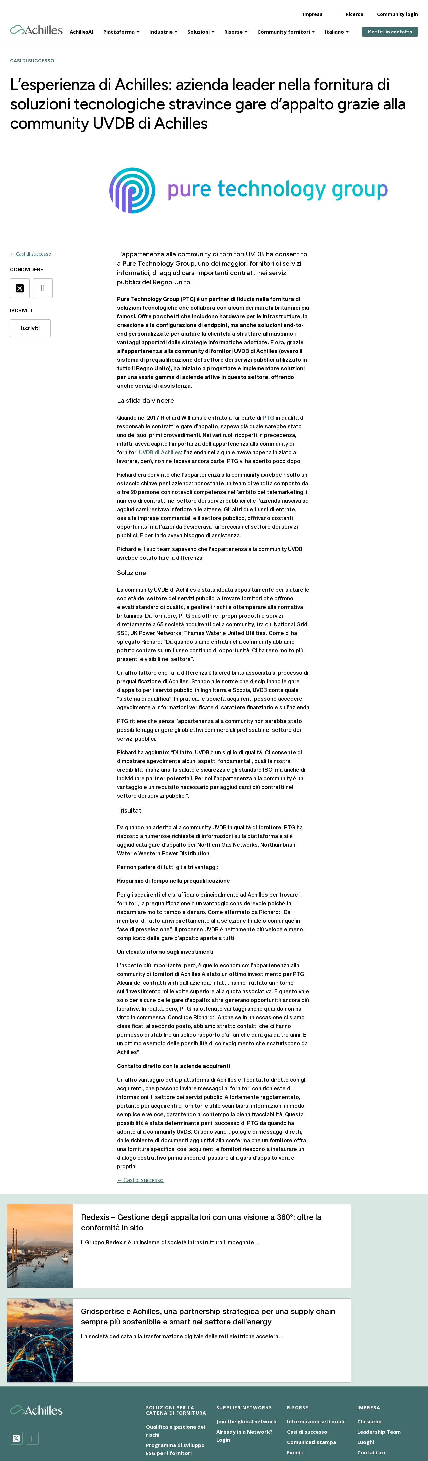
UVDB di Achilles (160, 453)
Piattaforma (119, 27)
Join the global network (246, 1347)
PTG (268, 418)
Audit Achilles (163, 1390)
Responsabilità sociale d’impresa (120, 1431)
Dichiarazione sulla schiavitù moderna (254, 1423)
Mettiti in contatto (390, 27)
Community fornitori (283, 27)
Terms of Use (184, 1431)
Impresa (313, 10)
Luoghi (365, 1368)
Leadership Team (379, 1358)
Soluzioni (198, 27)
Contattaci (371, 1378)
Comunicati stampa (311, 1368)
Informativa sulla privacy (335, 1423)
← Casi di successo (30, 254)
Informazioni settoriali (315, 1347)
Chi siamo (369, 1347)
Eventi (295, 1378)
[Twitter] (16, 1364)
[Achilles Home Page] (36, 25)
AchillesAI (81, 27)
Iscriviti (30, 328)
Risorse (233, 27)
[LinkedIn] (32, 1364)
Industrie (161, 27)
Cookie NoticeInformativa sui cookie (161, 1423)
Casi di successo (307, 1358)
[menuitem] (224, 1430)
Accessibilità (96, 1423)
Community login (397, 10)
